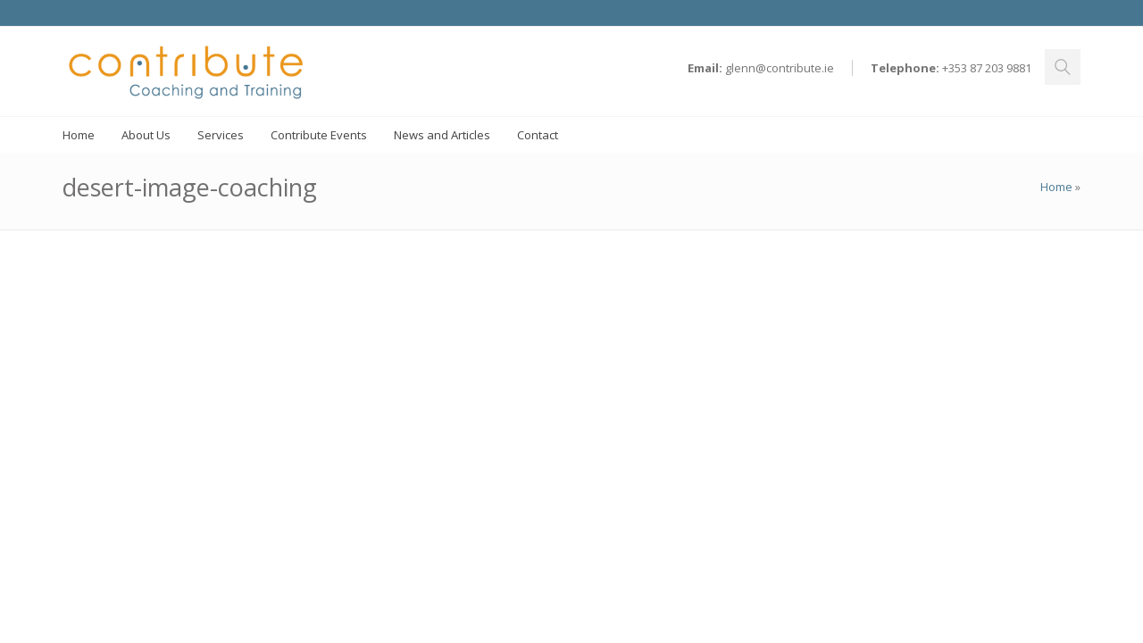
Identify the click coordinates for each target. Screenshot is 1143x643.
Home (1056, 187)
